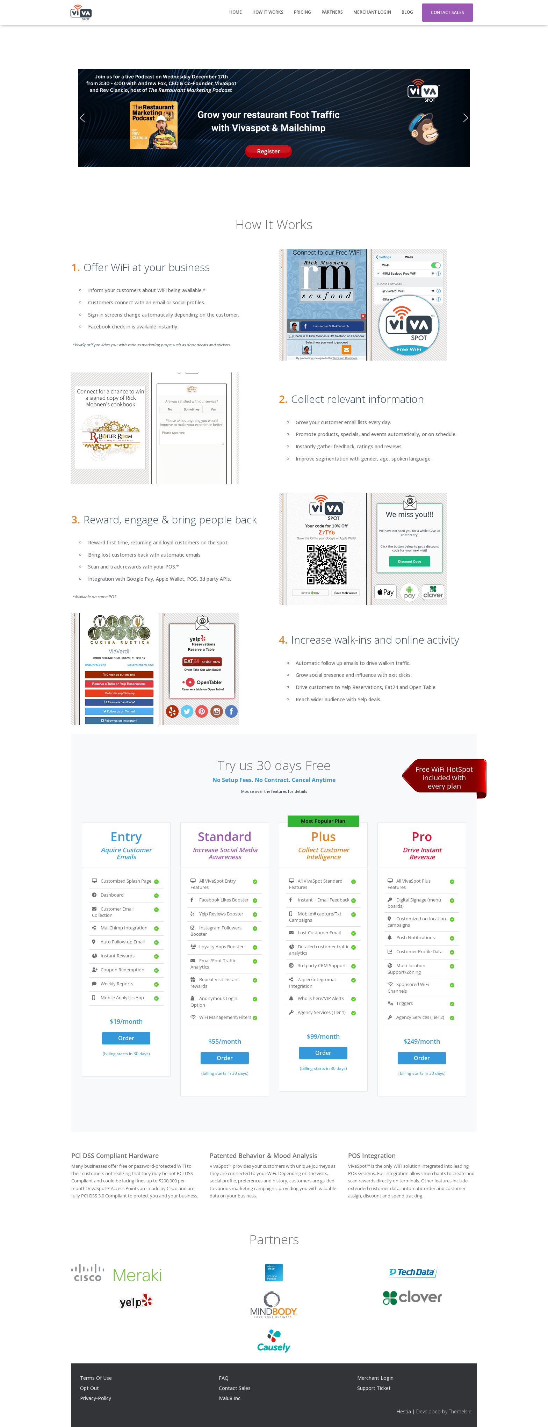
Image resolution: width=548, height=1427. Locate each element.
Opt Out (89, 1388)
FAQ (224, 1378)
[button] (82, 117)
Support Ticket (374, 1388)
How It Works (267, 12)
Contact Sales (447, 12)
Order (126, 1038)
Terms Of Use (96, 1378)
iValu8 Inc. (230, 1398)
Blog (407, 12)
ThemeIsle (460, 1411)
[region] (274, 117)
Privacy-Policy (95, 1398)
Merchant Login (372, 12)
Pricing (302, 12)
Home (235, 12)
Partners (332, 12)
